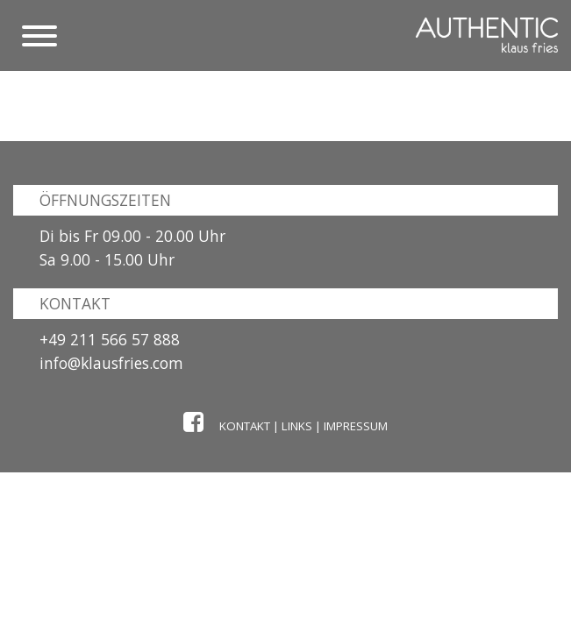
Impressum (356, 426)
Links (297, 426)
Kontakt (244, 426)
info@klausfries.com (111, 362)
